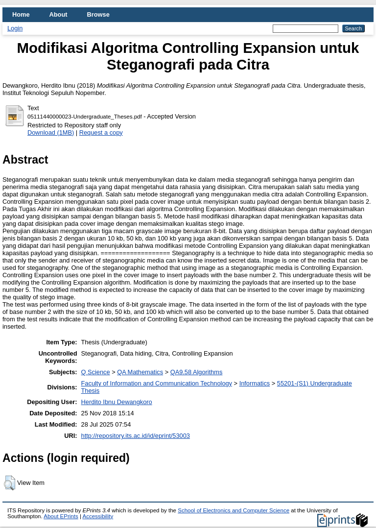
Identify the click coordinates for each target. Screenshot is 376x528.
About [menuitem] (58, 14)
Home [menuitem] (21, 14)
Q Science (95, 372)
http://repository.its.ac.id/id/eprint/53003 (135, 435)
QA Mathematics (140, 372)
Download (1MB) (50, 132)
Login (15, 28)
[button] (9, 483)
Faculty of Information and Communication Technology (156, 383)
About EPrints (61, 516)
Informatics (254, 383)
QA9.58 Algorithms (196, 372)
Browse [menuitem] (98, 14)
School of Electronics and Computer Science (233, 510)
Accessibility (97, 516)
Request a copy (101, 132)
